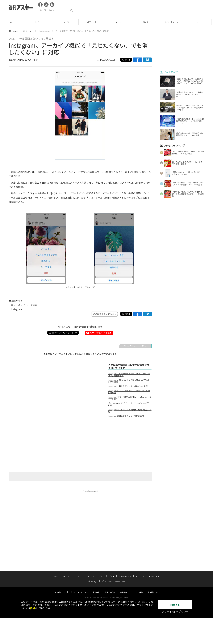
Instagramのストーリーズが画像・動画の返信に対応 (129, 411)
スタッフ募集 (137, 589)
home (13, 30)
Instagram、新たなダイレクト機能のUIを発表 (128, 386)
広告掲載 (123, 589)
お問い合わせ (110, 589)
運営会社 (96, 589)
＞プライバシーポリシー (175, 611)
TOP (13, 22)
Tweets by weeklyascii (90, 491)
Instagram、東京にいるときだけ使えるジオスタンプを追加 (129, 381)
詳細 (32, 608)
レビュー (40, 22)
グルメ (146, 22)
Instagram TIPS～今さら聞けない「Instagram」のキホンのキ (129, 398)
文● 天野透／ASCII (106, 59)
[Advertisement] (150, 8)
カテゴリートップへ (135, 346)
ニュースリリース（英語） (25, 305)
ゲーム (120, 22)
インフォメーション (151, 573)
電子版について (154, 589)
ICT (199, 22)
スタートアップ (173, 22)
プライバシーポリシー (79, 589)
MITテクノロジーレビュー (113, 578)
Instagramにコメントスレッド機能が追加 (126, 416)
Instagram (16, 309)
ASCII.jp (92, 578)
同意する (175, 604)
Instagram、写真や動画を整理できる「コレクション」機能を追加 (129, 374)
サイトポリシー (59, 589)
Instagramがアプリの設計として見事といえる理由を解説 (129, 391)
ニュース (66, 22)
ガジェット (93, 22)
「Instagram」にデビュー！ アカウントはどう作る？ (129, 404)
